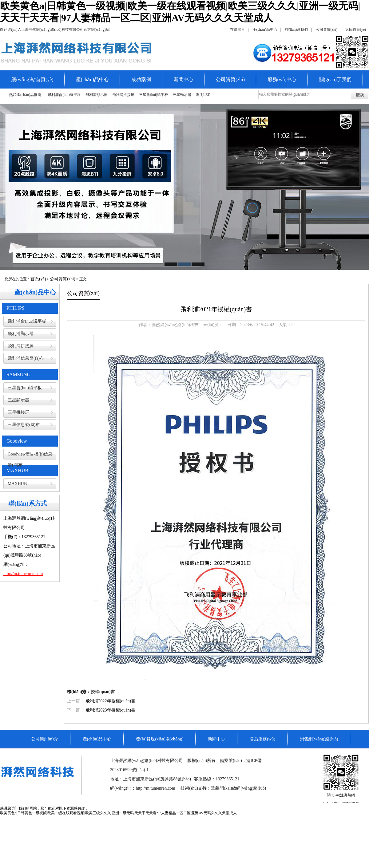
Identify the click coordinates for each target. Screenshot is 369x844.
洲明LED (203, 95)
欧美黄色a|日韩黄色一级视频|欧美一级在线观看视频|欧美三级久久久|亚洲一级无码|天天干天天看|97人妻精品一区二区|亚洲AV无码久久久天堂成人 (118, 813)
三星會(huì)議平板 (153, 95)
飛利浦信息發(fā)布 (26, 358)
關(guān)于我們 (335, 79)
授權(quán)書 (103, 691)
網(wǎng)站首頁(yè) (32, 79)
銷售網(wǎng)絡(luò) (319, 739)
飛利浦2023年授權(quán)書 (110, 710)
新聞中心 (183, 79)
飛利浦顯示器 (96, 95)
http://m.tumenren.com (155, 788)
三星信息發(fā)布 (24, 424)
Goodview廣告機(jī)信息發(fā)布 (30, 455)
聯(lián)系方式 (27, 503)
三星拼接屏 (18, 412)
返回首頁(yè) (355, 29)
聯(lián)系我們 (296, 29)
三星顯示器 (182, 95)
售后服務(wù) (262, 739)
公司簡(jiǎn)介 (44, 739)
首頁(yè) (38, 279)
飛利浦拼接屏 (123, 95)
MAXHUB (17, 470)
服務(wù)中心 (282, 79)
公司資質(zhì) (327, 29)
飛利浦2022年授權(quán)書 (110, 701)
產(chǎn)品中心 (264, 29)
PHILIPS (15, 308)
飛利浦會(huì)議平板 (64, 95)
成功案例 (141, 79)
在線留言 (237, 29)
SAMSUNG (18, 374)
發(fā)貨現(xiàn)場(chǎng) (159, 739)
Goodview (16, 441)
